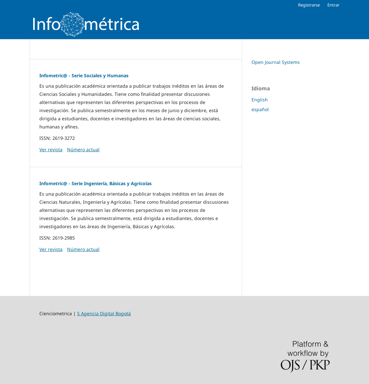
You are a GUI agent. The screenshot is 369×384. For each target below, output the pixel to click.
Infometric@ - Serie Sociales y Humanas (84, 75)
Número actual (83, 149)
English (260, 99)
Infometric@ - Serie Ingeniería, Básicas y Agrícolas (95, 183)
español (260, 109)
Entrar (333, 5)
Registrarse (309, 5)
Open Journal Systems (276, 62)
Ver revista (50, 149)
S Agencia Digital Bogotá (104, 313)
